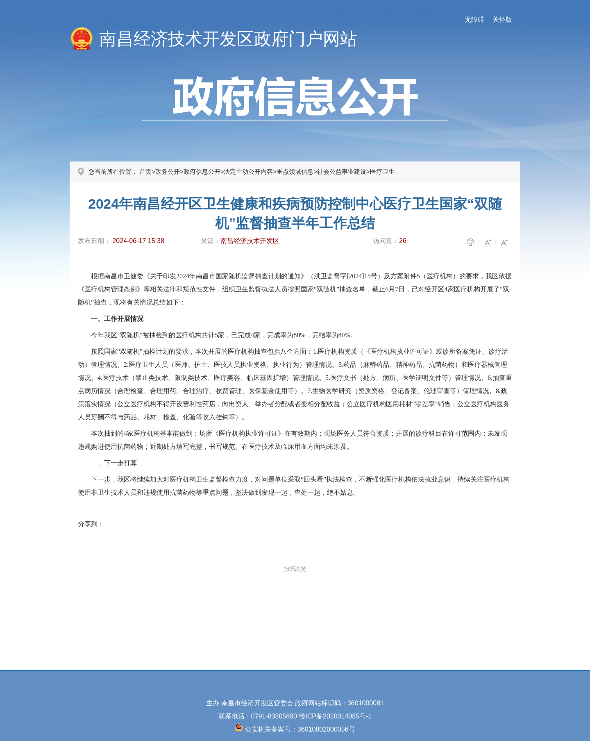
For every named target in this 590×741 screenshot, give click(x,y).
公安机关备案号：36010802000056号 (300, 729)
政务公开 (167, 171)
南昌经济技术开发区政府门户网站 (228, 38)
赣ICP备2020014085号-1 (335, 716)
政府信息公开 (202, 171)
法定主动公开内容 (248, 171)
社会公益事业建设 (341, 171)
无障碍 (474, 19)
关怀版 (502, 19)
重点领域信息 (295, 171)
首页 (145, 171)
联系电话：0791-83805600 (258, 716)
